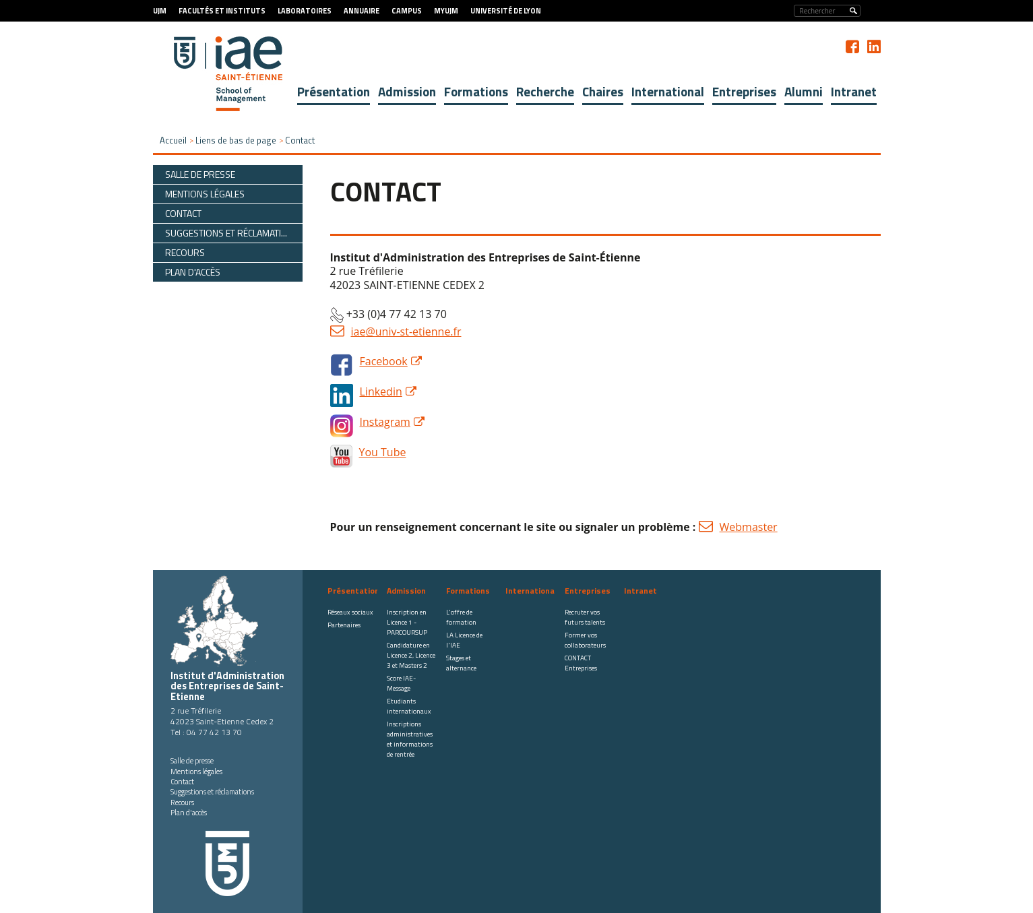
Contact (182, 781)
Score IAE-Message (401, 683)
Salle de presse (192, 760)
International (667, 91)
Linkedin (381, 391)
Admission (407, 91)
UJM (159, 10)
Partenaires (344, 625)
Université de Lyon (505, 10)
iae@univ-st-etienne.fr (406, 331)
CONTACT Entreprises (581, 663)
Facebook (384, 361)
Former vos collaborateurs (585, 640)
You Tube (382, 452)
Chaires (602, 91)
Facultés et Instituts (222, 10)
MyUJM (446, 10)
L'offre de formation (461, 617)
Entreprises (744, 91)
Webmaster (749, 527)
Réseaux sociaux (350, 612)
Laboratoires (305, 10)
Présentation (333, 91)
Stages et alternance (461, 663)
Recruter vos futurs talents (585, 617)
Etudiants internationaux (409, 706)
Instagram (385, 421)
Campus (407, 10)
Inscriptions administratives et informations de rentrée (410, 739)
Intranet (854, 91)
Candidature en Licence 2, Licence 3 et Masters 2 (411, 655)
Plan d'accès (188, 812)
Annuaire (361, 10)
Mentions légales (196, 771)
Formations (476, 91)
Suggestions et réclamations (212, 791)
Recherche (545, 91)
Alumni (803, 91)
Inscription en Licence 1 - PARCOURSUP (407, 622)
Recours (182, 802)
